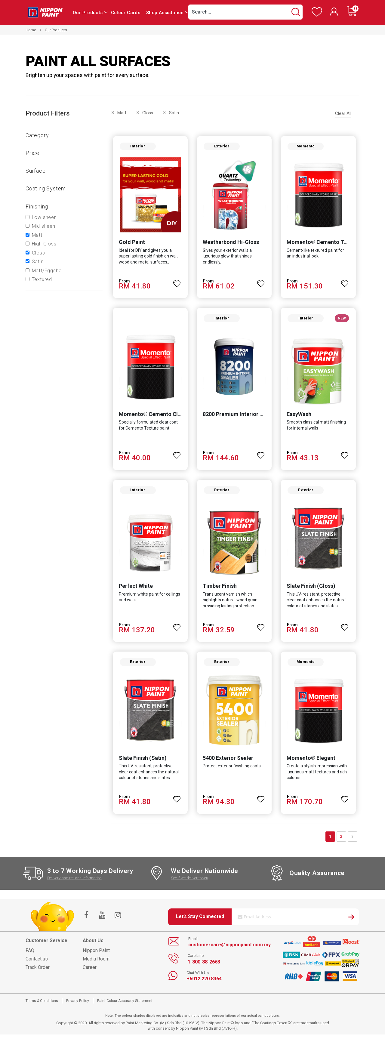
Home (31, 30)
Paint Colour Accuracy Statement (124, 1008)
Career (90, 974)
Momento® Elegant (312, 765)
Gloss (38, 253)
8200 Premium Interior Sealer (238, 418)
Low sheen (44, 217)
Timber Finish (219, 591)
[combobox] (245, 12)
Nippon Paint (96, 957)
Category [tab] (37, 135)
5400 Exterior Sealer (227, 765)
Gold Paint (130, 244)
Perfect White (134, 591)
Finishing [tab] (37, 206)
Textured (42, 279)
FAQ (30, 957)
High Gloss (44, 244)
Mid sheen (43, 226)
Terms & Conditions (42, 1008)
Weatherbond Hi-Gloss (230, 244)
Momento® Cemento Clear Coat (157, 418)
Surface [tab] (36, 171)
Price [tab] (32, 153)
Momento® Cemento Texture (324, 244)
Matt (37, 235)
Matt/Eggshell (48, 270)
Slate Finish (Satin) (141, 765)
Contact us (37, 966)
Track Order (38, 974)
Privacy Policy (77, 1008)
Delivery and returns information (74, 885)
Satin (38, 261)
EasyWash (300, 418)
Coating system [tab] (46, 188)
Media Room (96, 966)
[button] (176, 283)
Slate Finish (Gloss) (312, 591)
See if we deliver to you (189, 885)
